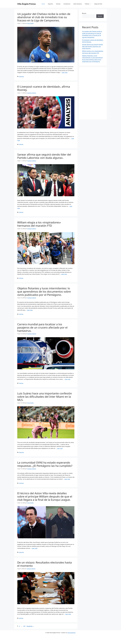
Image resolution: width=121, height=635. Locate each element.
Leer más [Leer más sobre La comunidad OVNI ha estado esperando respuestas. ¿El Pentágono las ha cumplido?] (67, 479)
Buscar (84, 13)
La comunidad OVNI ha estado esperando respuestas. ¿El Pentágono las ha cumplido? (44, 464)
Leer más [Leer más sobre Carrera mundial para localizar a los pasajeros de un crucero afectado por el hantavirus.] (67, 379)
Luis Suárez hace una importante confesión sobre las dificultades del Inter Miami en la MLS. (44, 397)
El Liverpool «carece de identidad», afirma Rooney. (43, 88)
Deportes (50, 4)
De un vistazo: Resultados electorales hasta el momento (44, 564)
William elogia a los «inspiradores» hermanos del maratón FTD (39, 224)
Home (43, 4)
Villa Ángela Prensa (26, 4)
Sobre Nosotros (77, 4)
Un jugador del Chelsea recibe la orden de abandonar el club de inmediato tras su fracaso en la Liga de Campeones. (43, 17)
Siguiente (30, 626)
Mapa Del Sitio (98, 4)
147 (24, 626)
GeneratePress (71, 632)
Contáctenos (66, 4)
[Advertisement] (93, 93)
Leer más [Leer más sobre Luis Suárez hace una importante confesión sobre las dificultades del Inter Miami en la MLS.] (60, 448)
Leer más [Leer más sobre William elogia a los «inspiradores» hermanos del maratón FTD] (64, 274)
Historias (21, 483)
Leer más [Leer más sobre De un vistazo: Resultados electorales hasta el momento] (68, 614)
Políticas (89, 4)
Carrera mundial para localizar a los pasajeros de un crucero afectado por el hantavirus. (42, 327)
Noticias (58, 4)
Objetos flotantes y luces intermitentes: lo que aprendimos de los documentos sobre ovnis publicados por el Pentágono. (44, 291)
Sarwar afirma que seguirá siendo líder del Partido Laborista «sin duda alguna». (44, 156)
